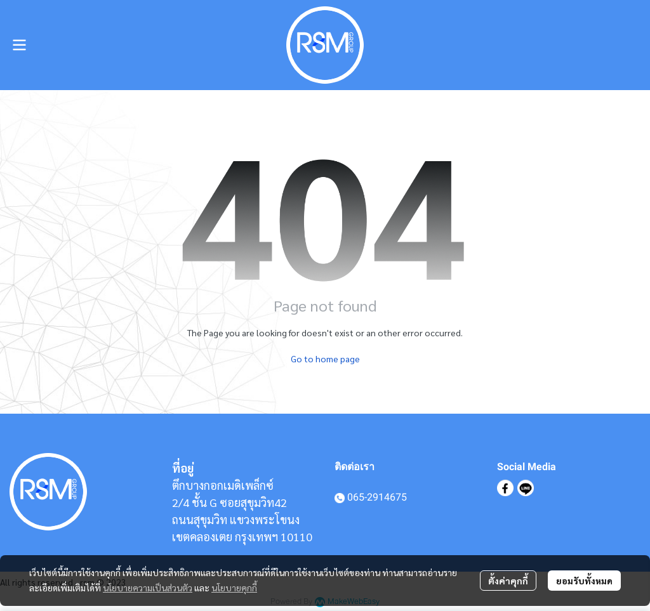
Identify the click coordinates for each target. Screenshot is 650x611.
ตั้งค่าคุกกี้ (508, 580)
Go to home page (325, 358)
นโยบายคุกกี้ (234, 587)
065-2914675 (377, 497)
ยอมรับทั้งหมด (584, 580)
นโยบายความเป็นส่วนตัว (147, 587)
